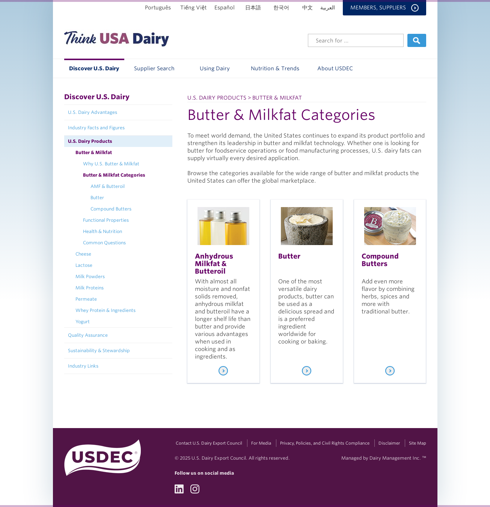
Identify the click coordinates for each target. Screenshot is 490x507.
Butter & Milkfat (93, 152)
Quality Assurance (88, 335)
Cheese (83, 254)
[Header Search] (356, 40)
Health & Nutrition (102, 231)
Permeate (86, 299)
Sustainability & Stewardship (99, 350)
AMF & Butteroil (107, 186)
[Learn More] (223, 370)
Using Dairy (215, 68)
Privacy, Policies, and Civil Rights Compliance (324, 443)
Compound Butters (110, 209)
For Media (261, 443)
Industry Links (83, 366)
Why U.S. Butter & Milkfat (111, 163)
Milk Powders (90, 276)
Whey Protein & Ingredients (105, 310)
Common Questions (104, 242)
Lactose (83, 265)
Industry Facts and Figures (96, 127)
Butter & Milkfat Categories (114, 175)
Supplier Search (154, 68)
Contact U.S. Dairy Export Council (209, 443)
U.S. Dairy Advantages (92, 112)
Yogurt (82, 321)
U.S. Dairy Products (90, 141)
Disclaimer (389, 443)
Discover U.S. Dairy (94, 68)
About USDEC (335, 68)
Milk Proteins (89, 288)
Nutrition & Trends (275, 68)
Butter (97, 197)
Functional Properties (106, 220)
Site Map (417, 443)
